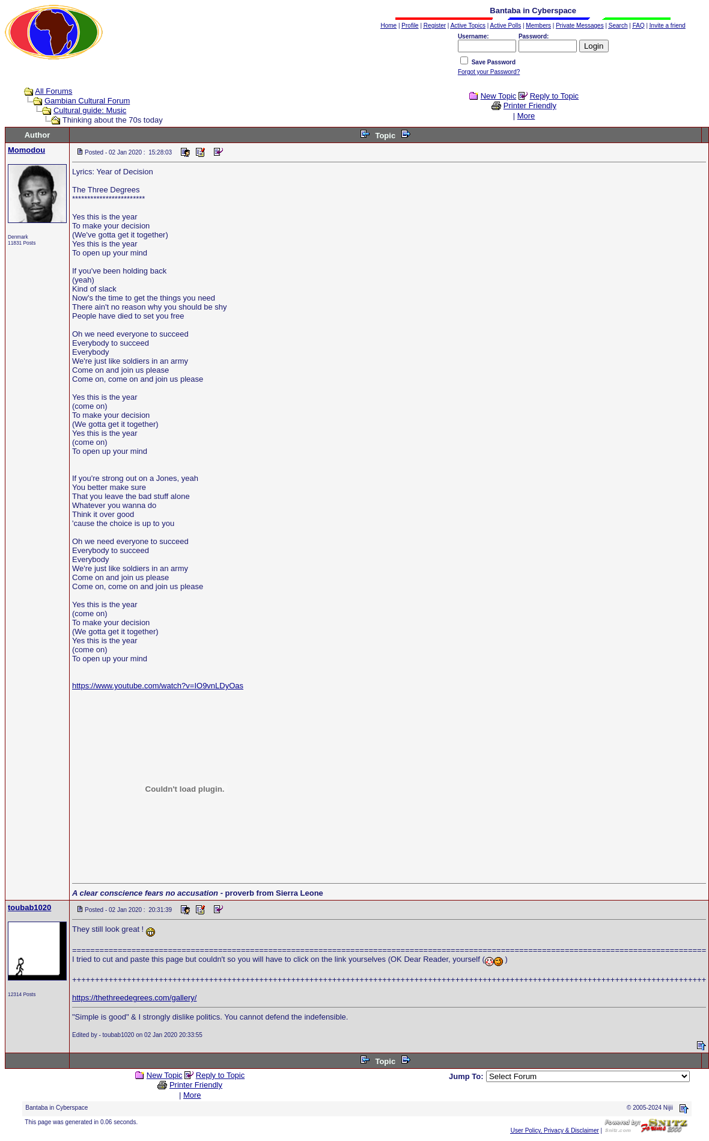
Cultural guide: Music (89, 110)
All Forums (53, 91)
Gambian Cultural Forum (87, 100)
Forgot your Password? (489, 72)
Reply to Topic (554, 95)
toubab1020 (29, 907)
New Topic (499, 95)
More (526, 115)
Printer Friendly (530, 105)
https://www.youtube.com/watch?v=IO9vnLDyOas (157, 685)
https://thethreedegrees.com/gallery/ (134, 997)
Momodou (26, 149)
